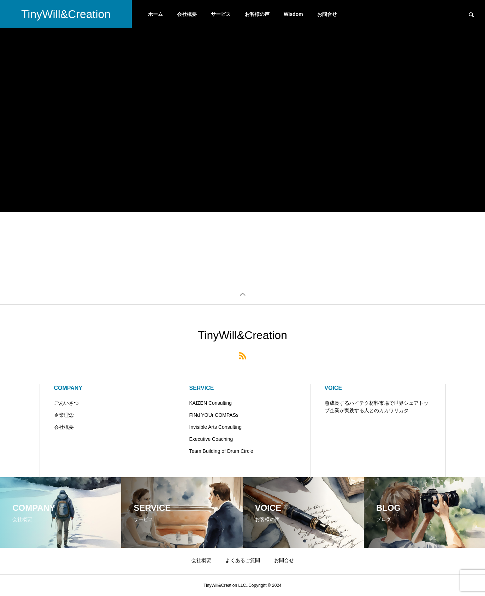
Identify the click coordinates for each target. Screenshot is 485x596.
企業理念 (64, 415)
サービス (221, 14)
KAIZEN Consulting (210, 403)
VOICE (333, 388)
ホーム (155, 14)
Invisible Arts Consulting (215, 427)
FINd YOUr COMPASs (214, 415)
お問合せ (327, 14)
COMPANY (68, 388)
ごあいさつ (66, 403)
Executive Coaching (211, 439)
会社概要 (187, 14)
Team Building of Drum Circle (221, 451)
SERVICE (201, 388)
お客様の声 (257, 14)
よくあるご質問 (242, 560)
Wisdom (293, 14)
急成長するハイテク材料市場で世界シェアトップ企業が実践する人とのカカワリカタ (376, 406)
